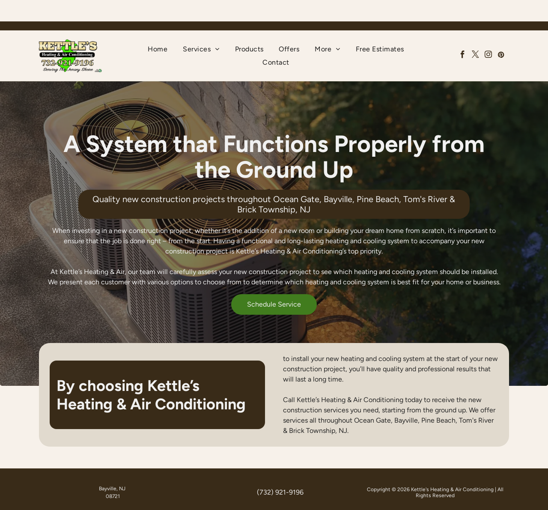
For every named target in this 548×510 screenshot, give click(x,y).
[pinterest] (501, 34)
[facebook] (462, 34)
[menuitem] (157, 27)
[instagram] (488, 34)
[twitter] (475, 34)
